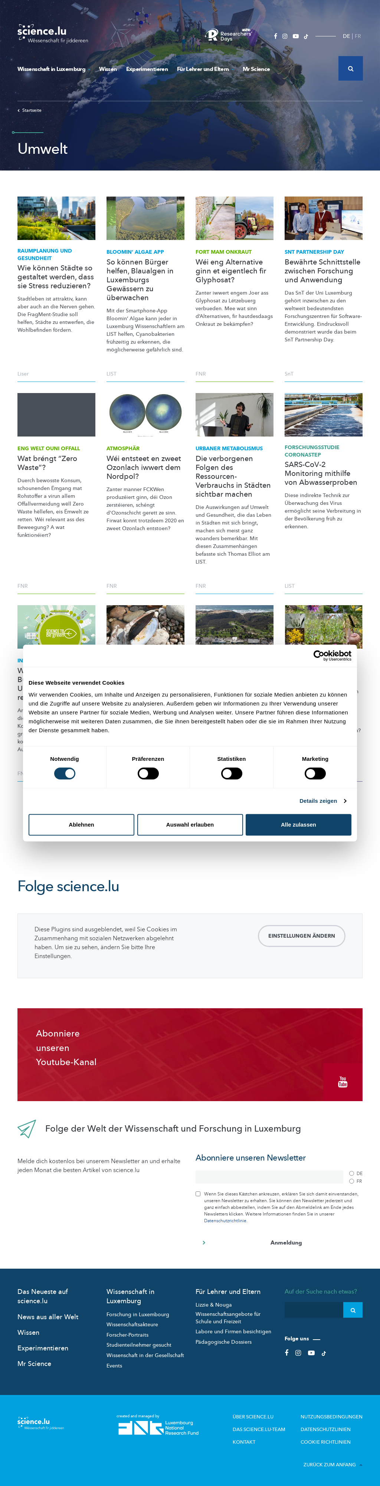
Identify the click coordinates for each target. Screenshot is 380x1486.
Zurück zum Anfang (333, 1463)
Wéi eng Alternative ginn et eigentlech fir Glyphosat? (231, 271)
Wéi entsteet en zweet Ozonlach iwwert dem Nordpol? (144, 467)
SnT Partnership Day (314, 252)
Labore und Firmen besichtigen (233, 1330)
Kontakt (252, 1440)
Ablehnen (81, 824)
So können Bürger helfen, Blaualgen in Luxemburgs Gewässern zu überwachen (140, 280)
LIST (112, 373)
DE (346, 36)
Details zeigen (318, 801)
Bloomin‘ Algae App (135, 252)
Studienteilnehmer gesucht (139, 1343)
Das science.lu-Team (266, 1428)
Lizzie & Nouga (214, 1303)
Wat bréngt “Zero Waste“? (47, 463)
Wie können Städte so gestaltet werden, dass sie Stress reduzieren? (55, 277)
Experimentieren (147, 69)
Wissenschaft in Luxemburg (53, 69)
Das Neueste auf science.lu (42, 1295)
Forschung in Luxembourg (138, 1313)
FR (358, 36)
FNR (201, 373)
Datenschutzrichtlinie (225, 1220)
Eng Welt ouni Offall (48, 448)
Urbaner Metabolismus (229, 448)
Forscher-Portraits (127, 1333)
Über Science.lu (261, 1416)
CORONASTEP (312, 451)
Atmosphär (123, 448)
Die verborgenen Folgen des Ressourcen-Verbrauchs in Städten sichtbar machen (233, 476)
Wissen (108, 69)
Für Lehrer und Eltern (205, 69)
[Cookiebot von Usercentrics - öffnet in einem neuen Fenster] (318, 655)
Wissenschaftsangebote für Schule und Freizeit (228, 1317)
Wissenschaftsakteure (132, 1323)
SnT (289, 373)
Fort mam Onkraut (224, 252)
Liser (23, 373)
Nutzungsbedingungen (334, 1416)
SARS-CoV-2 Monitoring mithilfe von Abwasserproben (321, 473)
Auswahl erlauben (190, 824)
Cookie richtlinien (327, 1440)
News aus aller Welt (47, 1315)
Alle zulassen (298, 824)
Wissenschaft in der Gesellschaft (145, 1354)
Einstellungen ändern (301, 936)
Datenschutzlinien (328, 1428)
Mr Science (256, 69)
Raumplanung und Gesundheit (44, 254)
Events (114, 1364)
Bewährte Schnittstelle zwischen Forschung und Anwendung (322, 271)
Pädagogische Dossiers (224, 1340)
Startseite (29, 110)
